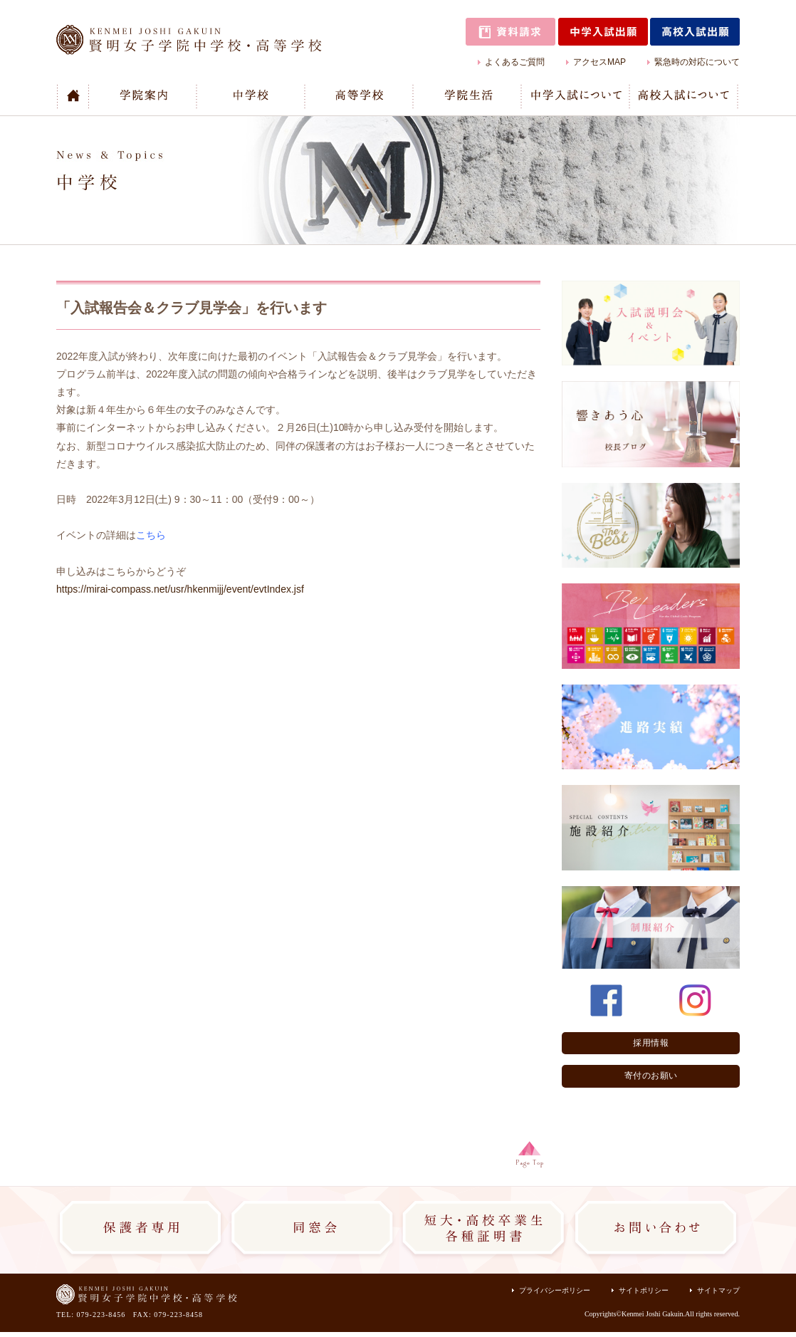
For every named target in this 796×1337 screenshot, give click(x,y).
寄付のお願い (651, 1076)
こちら (151, 535)
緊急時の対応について (697, 62)
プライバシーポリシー (554, 1290)
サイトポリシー (644, 1290)
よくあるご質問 (515, 62)
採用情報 (651, 1043)
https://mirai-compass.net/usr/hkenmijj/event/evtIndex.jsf (180, 589)
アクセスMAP (599, 62)
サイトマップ (718, 1290)
